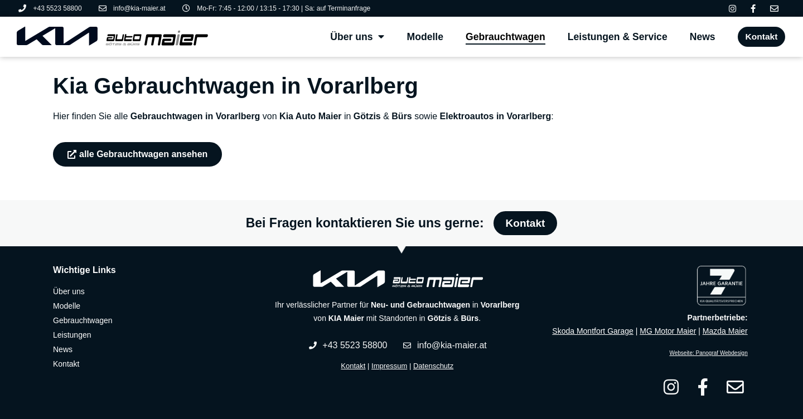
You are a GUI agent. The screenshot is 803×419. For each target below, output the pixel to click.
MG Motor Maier (668, 331)
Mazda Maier (725, 331)
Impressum (389, 366)
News (700, 36)
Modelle (423, 36)
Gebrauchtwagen (503, 36)
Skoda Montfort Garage (592, 331)
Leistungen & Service (615, 36)
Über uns (355, 37)
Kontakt (353, 366)
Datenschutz (433, 366)
